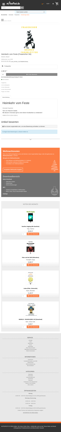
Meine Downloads (30, 350)
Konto (30, 344)
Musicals (30, 380)
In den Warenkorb (31, 74)
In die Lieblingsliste (5, 85)
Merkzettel (30, 346)
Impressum (30, 359)
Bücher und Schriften (30, 383)
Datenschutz (30, 362)
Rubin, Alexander (30, 290)
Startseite (30, 374)
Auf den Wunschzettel (6, 89)
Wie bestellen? (30, 365)
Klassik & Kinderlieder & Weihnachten (15, 189)
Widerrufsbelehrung (30, 364)
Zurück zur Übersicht (7, 20)
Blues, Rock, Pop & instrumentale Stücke (16, 191)
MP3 (4, 187)
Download (30, 378)
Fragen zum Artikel (5, 91)
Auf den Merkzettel (5, 87)
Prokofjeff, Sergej (30, 259)
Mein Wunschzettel (30, 347)
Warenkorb (30, 343)
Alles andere (30, 384)
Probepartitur (6, 66)
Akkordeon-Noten (10, 181)
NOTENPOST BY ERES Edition (30, 412)
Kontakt (30, 340)
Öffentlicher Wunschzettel (30, 349)
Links (30, 341)
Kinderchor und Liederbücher (30, 381)
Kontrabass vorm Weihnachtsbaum (15, 163)
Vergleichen (3, 82)
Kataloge (5, 193)
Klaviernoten (9, 183)
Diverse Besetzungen (11, 185)
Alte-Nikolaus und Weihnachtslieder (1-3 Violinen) (18, 160)
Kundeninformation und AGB (30, 361)
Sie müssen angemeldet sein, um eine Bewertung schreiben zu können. (24, 126)
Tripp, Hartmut (30, 228)
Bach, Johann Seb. (30, 321)
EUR (48, 3)
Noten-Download (7, 179)
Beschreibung (6, 97)
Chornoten (30, 375)
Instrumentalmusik (30, 377)
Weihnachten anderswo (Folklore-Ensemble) (17, 162)
